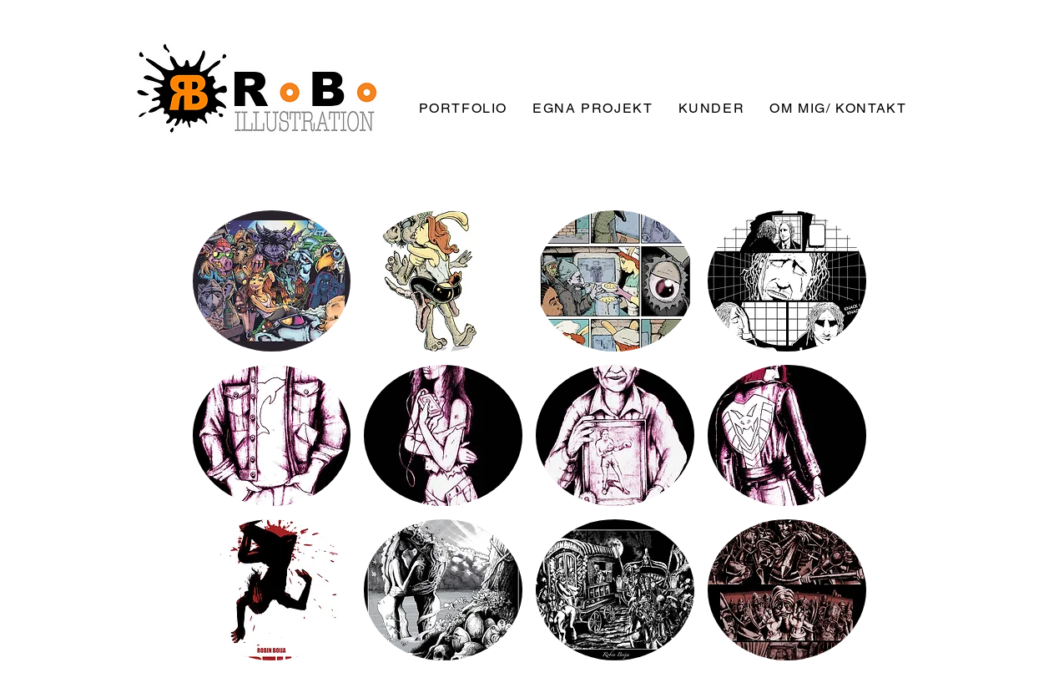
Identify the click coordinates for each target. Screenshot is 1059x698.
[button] (272, 281)
